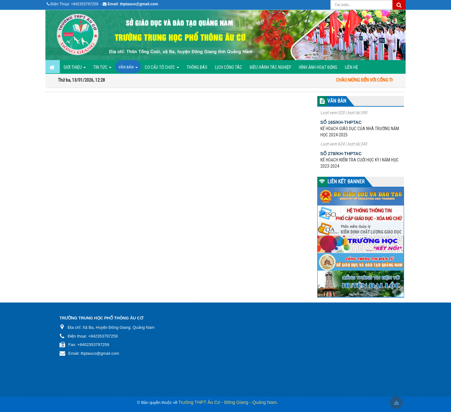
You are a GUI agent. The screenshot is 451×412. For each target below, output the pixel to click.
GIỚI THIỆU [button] (75, 69)
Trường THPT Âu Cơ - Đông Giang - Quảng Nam (227, 402)
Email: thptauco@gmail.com (133, 4)
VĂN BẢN (336, 101)
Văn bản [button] (128, 69)
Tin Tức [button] (102, 69)
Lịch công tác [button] (228, 67)
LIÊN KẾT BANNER (346, 182)
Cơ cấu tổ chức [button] (162, 69)
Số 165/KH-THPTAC (341, 124)
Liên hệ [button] (351, 67)
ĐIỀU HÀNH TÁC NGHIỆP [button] (270, 67)
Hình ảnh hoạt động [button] (318, 67)
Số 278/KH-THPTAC (341, 156)
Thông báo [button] (197, 67)
